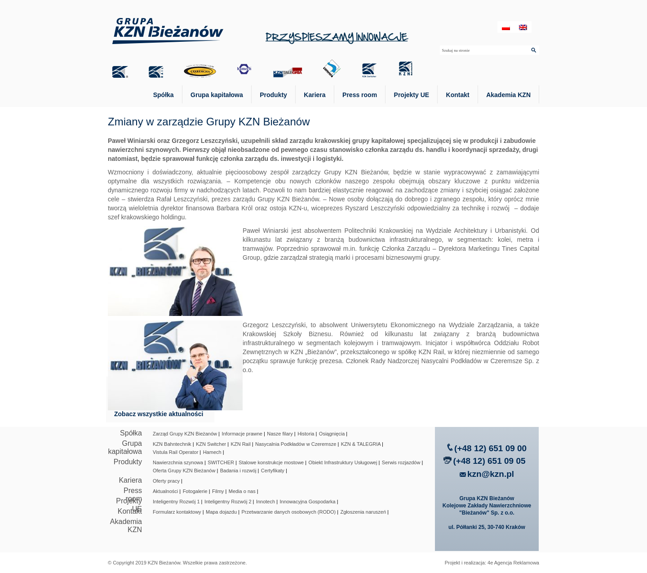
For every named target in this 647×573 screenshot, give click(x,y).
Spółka (163, 94)
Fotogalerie (195, 491)
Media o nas (242, 491)
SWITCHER (221, 462)
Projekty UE (412, 94)
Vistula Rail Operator (175, 452)
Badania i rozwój (238, 470)
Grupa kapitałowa (217, 94)
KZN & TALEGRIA (361, 444)
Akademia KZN (508, 94)
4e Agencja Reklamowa (513, 562)
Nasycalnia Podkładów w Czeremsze (295, 444)
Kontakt (458, 94)
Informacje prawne (242, 433)
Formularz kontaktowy (177, 512)
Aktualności (165, 491)
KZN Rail (241, 444)
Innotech (265, 501)
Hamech (212, 452)
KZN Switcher (211, 444)
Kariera (314, 94)
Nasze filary (279, 433)
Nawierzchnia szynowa (178, 462)
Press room (359, 94)
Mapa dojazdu (221, 512)
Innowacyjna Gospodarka (307, 501)
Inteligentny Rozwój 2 (228, 501)
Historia (305, 433)
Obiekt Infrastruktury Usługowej (343, 462)
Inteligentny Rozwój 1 (176, 501)
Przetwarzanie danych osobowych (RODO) (288, 512)
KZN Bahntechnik (172, 444)
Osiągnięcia (332, 433)
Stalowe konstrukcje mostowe (271, 462)
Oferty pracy (166, 481)
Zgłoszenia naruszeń (363, 512)
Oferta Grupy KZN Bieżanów (184, 470)
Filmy (218, 491)
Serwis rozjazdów (401, 462)
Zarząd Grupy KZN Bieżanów (185, 433)
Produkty (273, 94)
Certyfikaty (272, 470)
